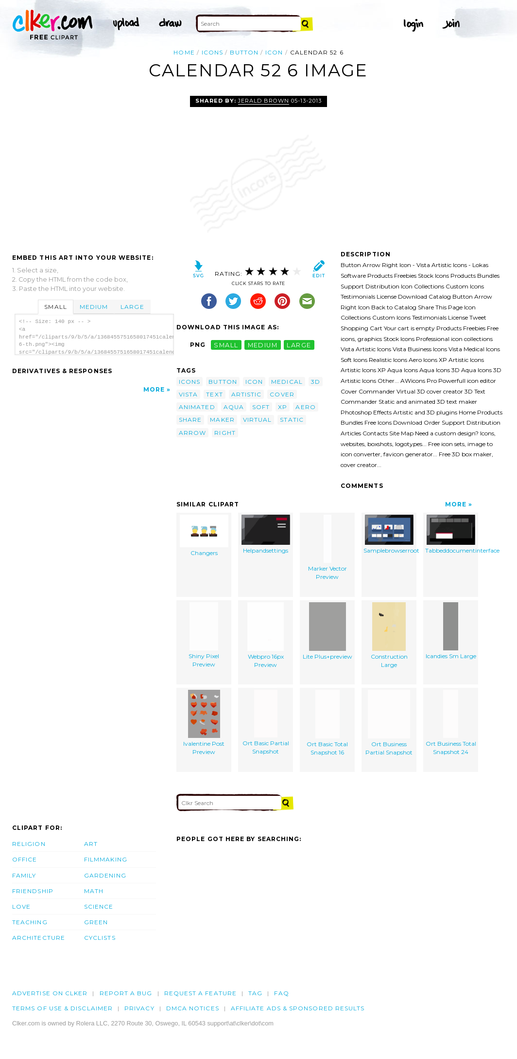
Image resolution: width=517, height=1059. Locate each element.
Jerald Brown (263, 100)
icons (212, 52)
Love (21, 906)
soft (261, 407)
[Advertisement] (93, 169)
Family (24, 875)
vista (188, 394)
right (224, 432)
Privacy (139, 1008)
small (226, 344)
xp (282, 407)
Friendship (32, 891)
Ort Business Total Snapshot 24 (451, 723)
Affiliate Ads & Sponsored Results (298, 1008)
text (214, 394)
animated (197, 407)
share (190, 419)
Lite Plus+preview (327, 631)
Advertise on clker (49, 993)
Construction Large (389, 635)
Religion (29, 843)
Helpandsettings (265, 535)
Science (99, 906)
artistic (246, 394)
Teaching (30, 922)
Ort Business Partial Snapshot (389, 723)
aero (305, 407)
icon (274, 52)
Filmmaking (105, 859)
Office (24, 859)
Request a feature (200, 993)
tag (255, 993)
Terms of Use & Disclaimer (62, 1008)
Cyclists (100, 937)
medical (287, 381)
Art (91, 843)
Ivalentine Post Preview (203, 723)
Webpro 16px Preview (265, 635)
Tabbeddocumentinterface (451, 535)
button (244, 52)
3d (315, 381)
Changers (204, 536)
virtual (257, 419)
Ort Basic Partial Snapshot (265, 722)
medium (263, 344)
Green (96, 922)
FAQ (281, 993)
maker (222, 419)
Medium (94, 306)
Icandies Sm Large (451, 631)
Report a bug (126, 993)
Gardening (105, 875)
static (291, 419)
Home (183, 52)
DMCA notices (192, 1008)
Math (93, 891)
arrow (192, 432)
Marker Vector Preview (327, 548)
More (154, 389)
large (299, 344)
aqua (234, 407)
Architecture (38, 937)
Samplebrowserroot (389, 535)
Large (132, 306)
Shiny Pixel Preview (204, 635)
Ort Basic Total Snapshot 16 (327, 723)
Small (55, 306)
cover (282, 394)
